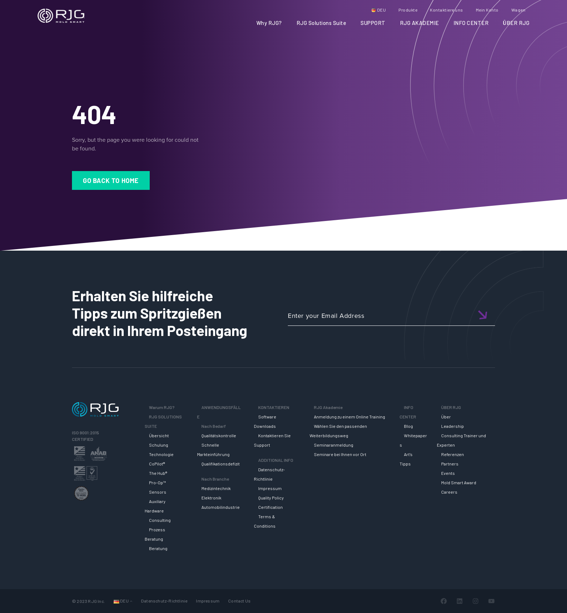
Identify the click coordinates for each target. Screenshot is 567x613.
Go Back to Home (111, 180)
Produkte (407, 9)
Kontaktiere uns (446, 9)
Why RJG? (269, 23)
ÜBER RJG (516, 23)
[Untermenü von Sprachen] (131, 601)
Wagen (518, 9)
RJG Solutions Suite (321, 23)
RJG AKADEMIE (419, 23)
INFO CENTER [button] (471, 23)
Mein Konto (487, 9)
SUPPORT (373, 23)
